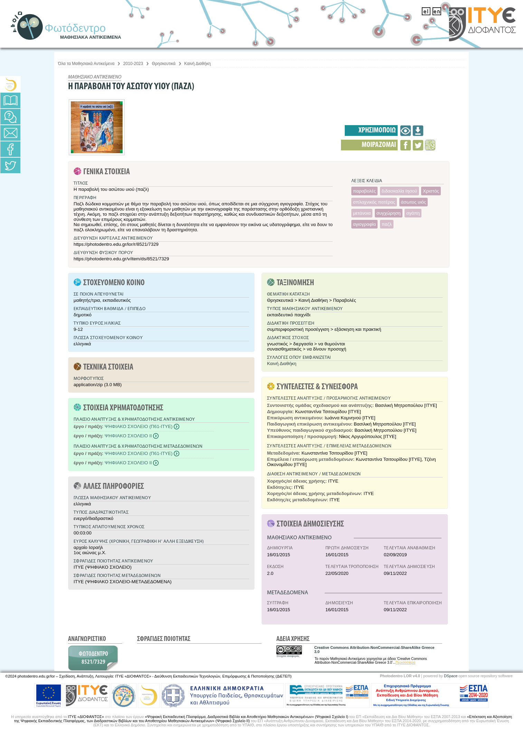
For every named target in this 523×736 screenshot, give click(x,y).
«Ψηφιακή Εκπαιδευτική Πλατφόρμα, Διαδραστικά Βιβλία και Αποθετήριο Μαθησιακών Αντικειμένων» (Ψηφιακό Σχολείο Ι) (246, 717)
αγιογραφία (364, 224)
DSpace (450, 676)
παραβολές (364, 191)
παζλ (387, 224)
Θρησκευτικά (163, 63)
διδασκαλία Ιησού (399, 191)
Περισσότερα (405, 662)
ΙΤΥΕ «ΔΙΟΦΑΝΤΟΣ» (86, 717)
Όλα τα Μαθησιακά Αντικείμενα (86, 63)
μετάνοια (362, 213)
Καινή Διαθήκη (197, 63)
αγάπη (413, 213)
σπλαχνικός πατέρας (374, 202)
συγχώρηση (389, 213)
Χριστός (431, 191)
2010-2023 (133, 63)
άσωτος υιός (413, 202)
